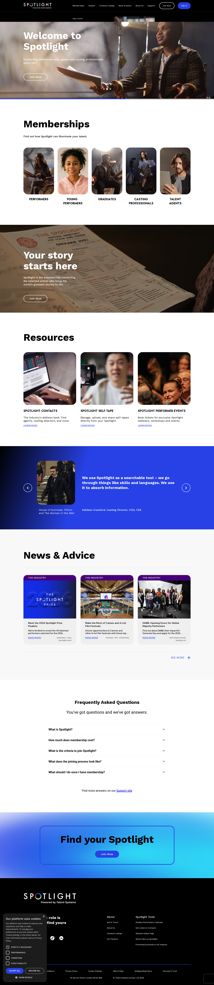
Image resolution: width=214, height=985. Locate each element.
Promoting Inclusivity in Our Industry (151, 945)
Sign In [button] (184, 6)
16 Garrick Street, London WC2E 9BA (86, 978)
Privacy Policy (71, 971)
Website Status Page (145, 933)
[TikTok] (52, 938)
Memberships (78, 6)
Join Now (167, 6)
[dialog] (25, 947)
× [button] (43, 916)
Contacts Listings (107, 6)
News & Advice (125, 6)
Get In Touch (112, 922)
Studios (91, 6)
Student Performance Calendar (149, 922)
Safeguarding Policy (143, 971)
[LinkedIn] (61, 938)
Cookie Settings (95, 971)
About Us (139, 6)
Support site (124, 790)
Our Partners (112, 939)
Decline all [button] (34, 970)
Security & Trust (170, 971)
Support (151, 6)
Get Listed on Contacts (146, 928)
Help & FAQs (118, 971)
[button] (107, 729)
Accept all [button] (14, 970)
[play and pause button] (186, 86)
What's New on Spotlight (146, 939)
